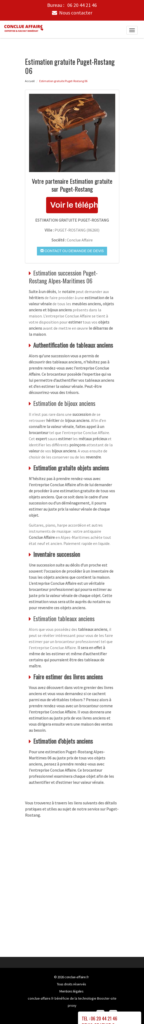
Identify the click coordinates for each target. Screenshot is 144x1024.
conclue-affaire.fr (76, 977)
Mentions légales (71, 991)
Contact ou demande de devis (72, 251)
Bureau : (72, 5)
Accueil (30, 81)
